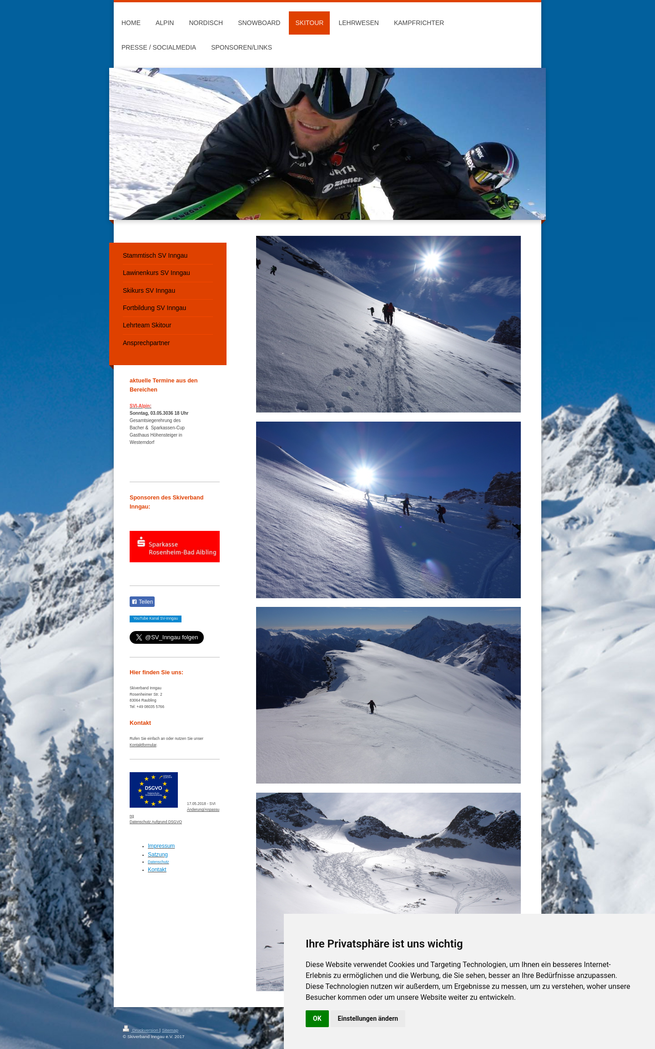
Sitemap (170, 1030)
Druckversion (141, 1030)
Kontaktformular (143, 745)
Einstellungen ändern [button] (368, 1018)
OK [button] (317, 1018)
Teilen (142, 602)
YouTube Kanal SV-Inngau (155, 618)
